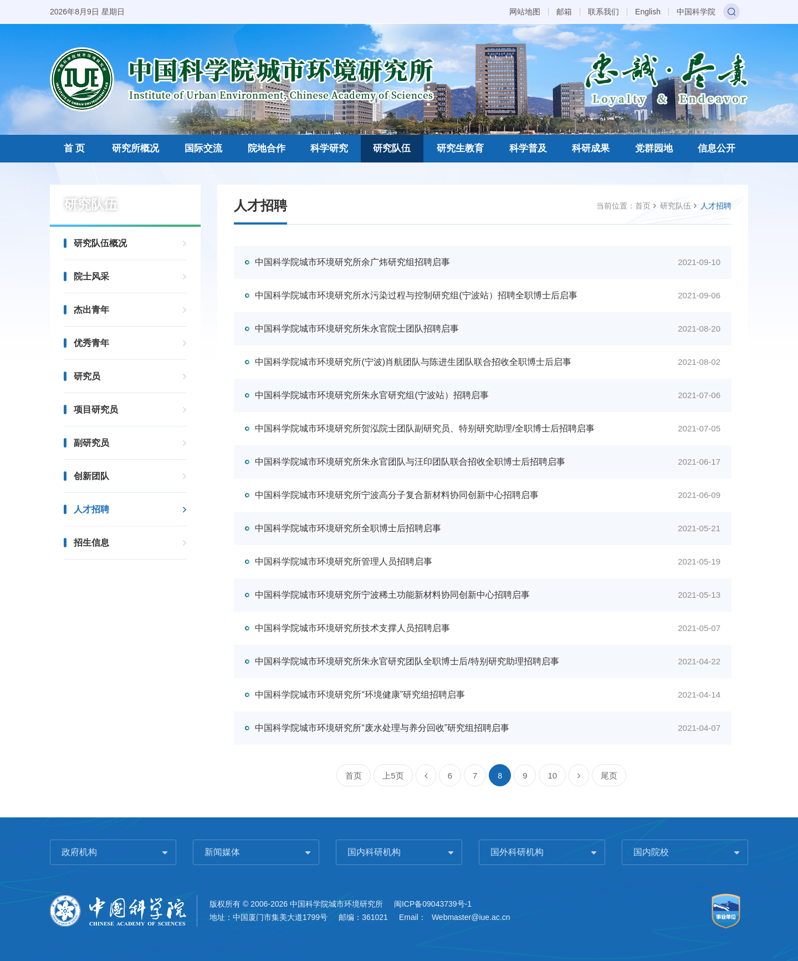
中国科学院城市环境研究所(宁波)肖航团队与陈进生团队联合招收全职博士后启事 (413, 362)
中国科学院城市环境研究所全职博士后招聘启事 (348, 528)
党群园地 (654, 148)
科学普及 (528, 148)
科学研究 (329, 148)
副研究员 (91, 443)
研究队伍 (392, 148)
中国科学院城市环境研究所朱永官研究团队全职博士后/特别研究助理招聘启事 (407, 661)
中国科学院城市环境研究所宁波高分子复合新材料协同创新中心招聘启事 (397, 495)
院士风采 (91, 276)
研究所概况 (135, 148)
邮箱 (564, 12)
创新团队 (91, 476)
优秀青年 (91, 343)
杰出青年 (91, 309)
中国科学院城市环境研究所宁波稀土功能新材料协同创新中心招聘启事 (392, 594)
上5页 (392, 775)
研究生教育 (460, 148)
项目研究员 (96, 409)
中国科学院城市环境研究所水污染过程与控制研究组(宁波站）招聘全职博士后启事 (416, 295)
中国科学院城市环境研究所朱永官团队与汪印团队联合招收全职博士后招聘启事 (410, 461)
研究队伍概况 (100, 243)
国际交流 (203, 148)
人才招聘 (91, 509)
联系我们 (603, 12)
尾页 (609, 775)
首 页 (74, 148)
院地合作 (266, 148)
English (648, 12)
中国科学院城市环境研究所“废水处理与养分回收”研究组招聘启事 (382, 728)
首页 (643, 205)
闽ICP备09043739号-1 (433, 903)
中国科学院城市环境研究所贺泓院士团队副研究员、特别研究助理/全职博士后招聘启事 (424, 428)
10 (552, 775)
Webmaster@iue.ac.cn (471, 917)
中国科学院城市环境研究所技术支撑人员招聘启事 (352, 628)
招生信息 (91, 542)
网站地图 (524, 12)
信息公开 (716, 148)
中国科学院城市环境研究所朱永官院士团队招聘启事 (357, 328)
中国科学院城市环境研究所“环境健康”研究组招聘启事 (360, 694)
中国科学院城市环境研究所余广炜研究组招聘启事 (352, 262)
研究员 (87, 376)
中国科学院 (696, 12)
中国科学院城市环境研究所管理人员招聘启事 (343, 561)
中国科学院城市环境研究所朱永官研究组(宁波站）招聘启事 (371, 395)
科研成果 (591, 148)
